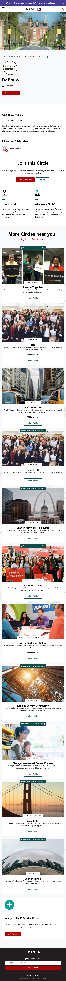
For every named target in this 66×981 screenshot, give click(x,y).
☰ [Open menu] (3, 9)
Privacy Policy (36, 978)
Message (28, 93)
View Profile (33, 298)
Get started (12, 934)
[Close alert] (63, 3)
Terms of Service (24, 978)
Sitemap (45, 978)
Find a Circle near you (33, 239)
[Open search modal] (63, 9)
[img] (33, 266)
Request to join (11, 93)
